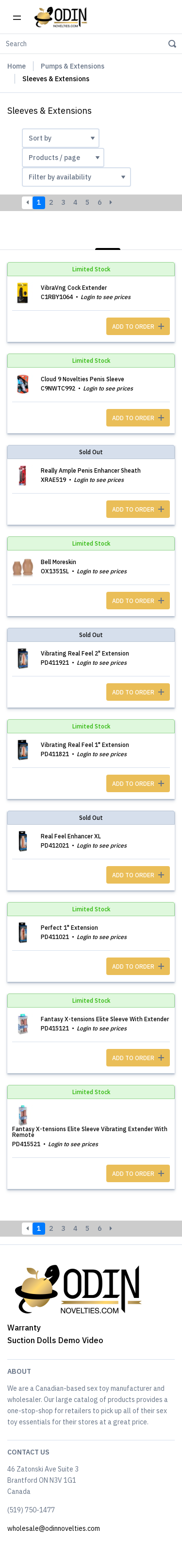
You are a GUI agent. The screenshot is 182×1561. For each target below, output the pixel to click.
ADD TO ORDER (138, 326)
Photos (157, 238)
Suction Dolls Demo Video (55, 1340)
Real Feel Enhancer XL (71, 836)
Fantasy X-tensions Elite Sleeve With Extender (105, 1019)
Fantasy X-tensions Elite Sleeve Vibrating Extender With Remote (89, 1131)
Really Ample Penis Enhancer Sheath (91, 470)
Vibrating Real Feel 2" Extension (85, 653)
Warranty (24, 1327)
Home (16, 66)
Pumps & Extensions (72, 66)
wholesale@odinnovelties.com (53, 1528)
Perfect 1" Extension (69, 927)
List (107, 238)
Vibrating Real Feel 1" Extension (85, 744)
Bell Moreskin (58, 562)
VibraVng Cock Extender (74, 287)
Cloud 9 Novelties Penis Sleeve (82, 379)
